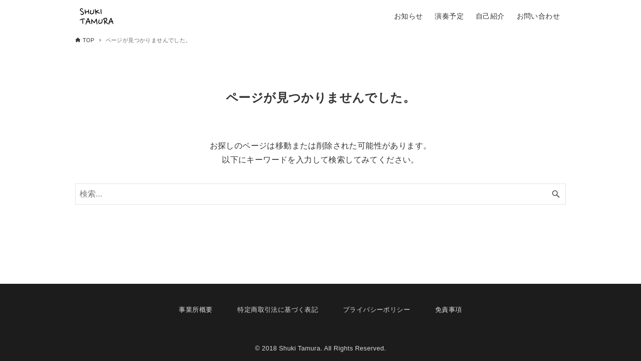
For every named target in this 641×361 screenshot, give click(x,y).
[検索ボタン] (556, 194)
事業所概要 (195, 309)
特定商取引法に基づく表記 (277, 309)
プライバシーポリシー (376, 309)
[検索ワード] (320, 194)
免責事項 (448, 309)
